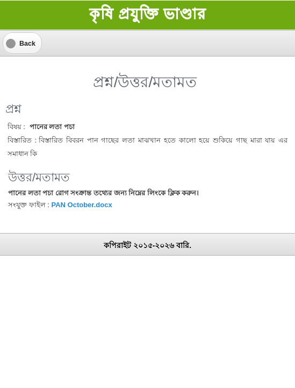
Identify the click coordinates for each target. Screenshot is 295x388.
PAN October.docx (81, 205)
